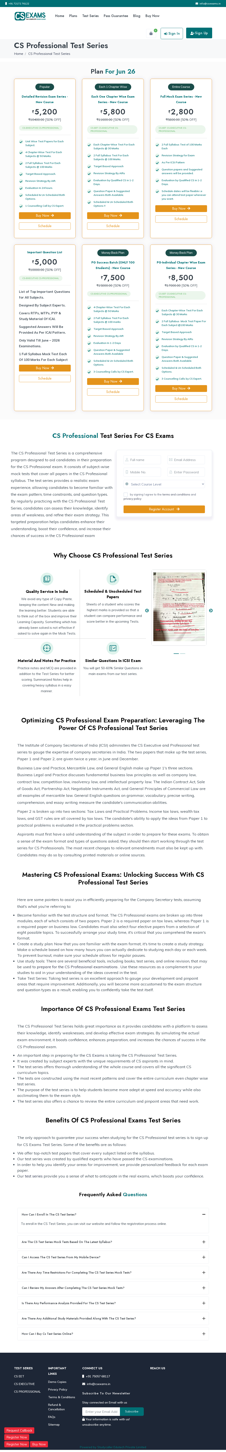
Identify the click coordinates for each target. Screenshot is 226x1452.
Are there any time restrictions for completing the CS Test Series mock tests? (76, 1272)
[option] (179, 610)
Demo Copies (57, 1382)
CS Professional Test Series (49, 54)
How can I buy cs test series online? (47, 1334)
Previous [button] (147, 611)
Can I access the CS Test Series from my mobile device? (61, 1257)
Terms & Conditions (61, 1397)
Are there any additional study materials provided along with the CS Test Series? (79, 1318)
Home (59, 15)
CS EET (19, 1376)
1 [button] (176, 655)
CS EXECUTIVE (24, 1384)
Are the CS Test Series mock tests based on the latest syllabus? (67, 1242)
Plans (73, 15)
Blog (136, 15)
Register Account (164, 509)
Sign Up (199, 33)
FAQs (51, 1417)
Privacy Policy (57, 1389)
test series (34, 1176)
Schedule (45, 225)
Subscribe (131, 1411)
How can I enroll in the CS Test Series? (49, 1214)
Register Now (16, 1437)
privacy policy (132, 498)
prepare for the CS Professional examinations (77, 966)
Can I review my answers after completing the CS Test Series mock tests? (73, 1288)
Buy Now (152, 15)
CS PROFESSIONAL (27, 1392)
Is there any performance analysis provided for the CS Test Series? (69, 1303)
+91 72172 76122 (17, 3)
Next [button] (211, 611)
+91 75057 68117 (96, 1376)
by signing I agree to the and (160, 497)
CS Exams (95, 1055)
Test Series (90, 15)
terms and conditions (176, 494)
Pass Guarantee (116, 15)
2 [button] (182, 655)
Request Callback (19, 1430)
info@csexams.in (208, 3)
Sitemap (54, 1424)
